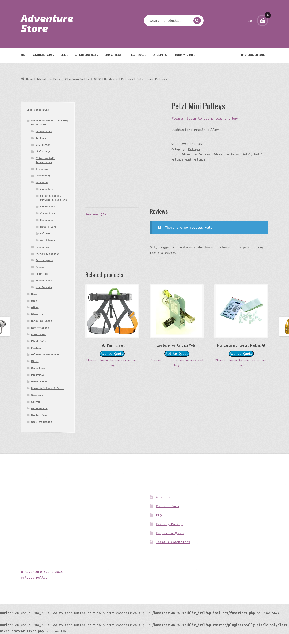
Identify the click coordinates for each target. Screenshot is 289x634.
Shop (23, 54)
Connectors (47, 213)
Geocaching (43, 175)
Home (29, 79)
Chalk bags (43, 151)
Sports (35, 401)
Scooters (37, 395)
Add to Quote (112, 354)
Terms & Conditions (173, 542)
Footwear (37, 347)
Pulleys (127, 79)
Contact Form (167, 506)
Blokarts (37, 314)
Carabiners (47, 206)
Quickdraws (47, 240)
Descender (46, 219)
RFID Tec (42, 273)
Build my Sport (184, 54)
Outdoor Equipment (85, 54)
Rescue (40, 267)
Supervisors (44, 280)
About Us (163, 497)
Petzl (246, 154)
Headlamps (42, 246)
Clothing (42, 169)
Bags (34, 294)
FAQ (159, 515)
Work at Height (114, 54)
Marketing (38, 368)
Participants (44, 260)
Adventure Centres (195, 154)
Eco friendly (40, 327)
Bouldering (43, 144)
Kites (35, 361)
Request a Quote (170, 533)
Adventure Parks (42, 54)
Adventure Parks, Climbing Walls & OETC (69, 79)
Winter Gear (39, 415)
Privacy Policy (169, 524)
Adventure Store (47, 23)
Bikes (35, 307)
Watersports (159, 54)
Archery (41, 138)
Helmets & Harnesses (45, 354)
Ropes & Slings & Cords (47, 388)
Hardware (111, 79)
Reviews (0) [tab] (95, 214)
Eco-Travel (137, 54)
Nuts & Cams (48, 226)
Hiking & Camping (47, 253)
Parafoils (38, 374)
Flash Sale (38, 341)
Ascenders (46, 189)
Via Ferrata (44, 287)
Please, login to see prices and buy (204, 118)
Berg (63, 54)
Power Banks (39, 381)
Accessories (44, 131)
